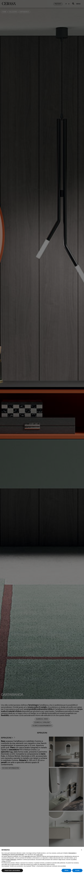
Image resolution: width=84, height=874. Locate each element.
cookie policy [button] (39, 854)
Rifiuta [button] (66, 870)
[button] (81, 849)
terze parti (27, 856)
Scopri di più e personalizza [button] (12, 870)
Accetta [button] (77, 870)
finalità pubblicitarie (11, 859)
